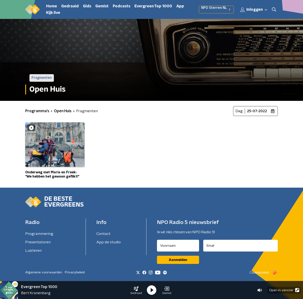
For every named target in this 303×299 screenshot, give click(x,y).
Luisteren (33, 251)
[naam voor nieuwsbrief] (178, 246)
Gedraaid (70, 6)
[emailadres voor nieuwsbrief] (240, 246)
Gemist (102, 6)
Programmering (39, 234)
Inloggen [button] (254, 9)
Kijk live (53, 13)
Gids (87, 6)
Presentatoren (38, 242)
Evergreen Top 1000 (153, 6)
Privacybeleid (75, 272)
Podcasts (121, 6)
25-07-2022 (257, 111)
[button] (136, 290)
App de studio (108, 242)
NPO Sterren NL (216, 9)
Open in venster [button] (284, 290)
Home (51, 6)
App (180, 6)
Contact (103, 234)
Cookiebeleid (259, 272)
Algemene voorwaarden (43, 272)
